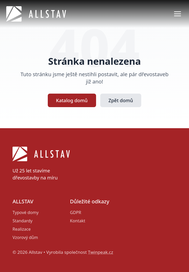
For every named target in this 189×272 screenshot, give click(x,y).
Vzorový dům (25, 237)
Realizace (22, 229)
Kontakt (77, 221)
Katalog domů (72, 100)
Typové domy (26, 212)
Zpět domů (121, 100)
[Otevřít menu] (177, 14)
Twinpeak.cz (100, 252)
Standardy (23, 221)
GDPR (75, 212)
